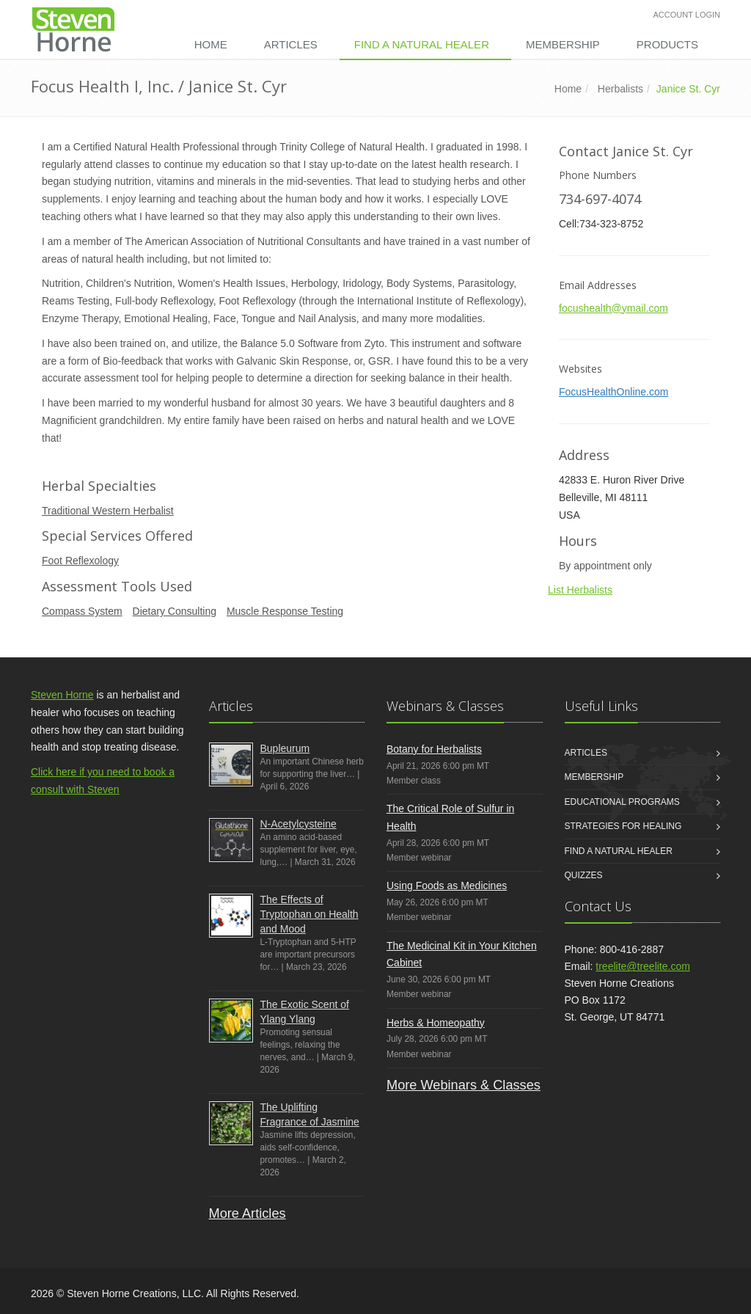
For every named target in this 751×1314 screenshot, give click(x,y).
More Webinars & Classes (464, 1085)
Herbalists (620, 89)
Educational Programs (622, 802)
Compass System (82, 611)
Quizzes (584, 875)
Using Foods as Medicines (447, 885)
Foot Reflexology (80, 560)
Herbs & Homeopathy (436, 1023)
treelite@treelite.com (643, 966)
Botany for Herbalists (434, 749)
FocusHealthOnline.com (613, 392)
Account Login (686, 14)
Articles (291, 44)
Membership (563, 44)
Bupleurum (285, 748)
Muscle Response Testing (285, 611)
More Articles (247, 1213)
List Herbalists (580, 590)
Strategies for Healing (623, 826)
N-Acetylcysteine (298, 824)
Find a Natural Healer (421, 44)
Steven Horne (62, 695)
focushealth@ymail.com (613, 308)
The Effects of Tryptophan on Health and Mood (309, 914)
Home (210, 44)
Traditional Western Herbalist (108, 511)
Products (667, 44)
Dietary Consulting (174, 611)
